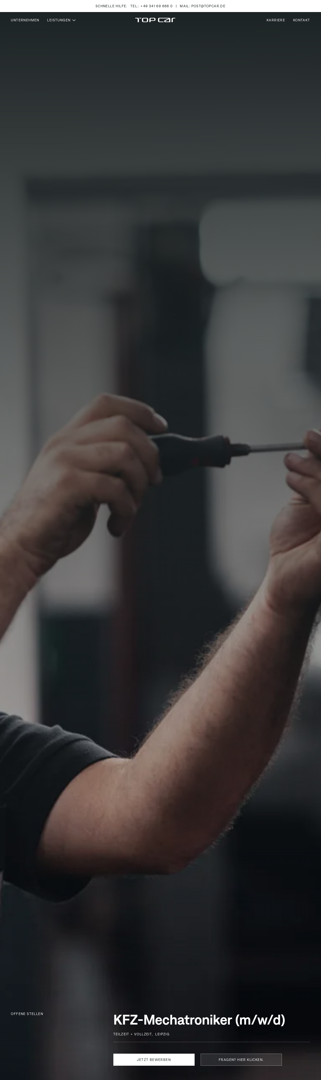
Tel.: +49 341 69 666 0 (151, 6)
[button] (61, 20)
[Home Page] (155, 20)
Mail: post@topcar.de (202, 6)
